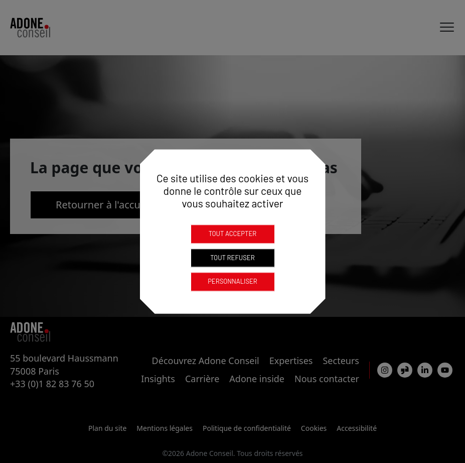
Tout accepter (233, 233)
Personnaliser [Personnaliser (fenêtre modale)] (232, 281)
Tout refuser (232, 258)
